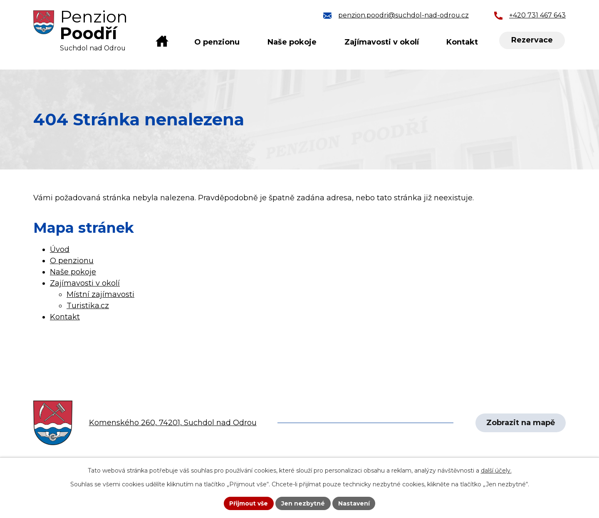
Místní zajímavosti (100, 294)
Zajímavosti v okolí (381, 42)
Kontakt (462, 42)
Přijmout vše (248, 503)
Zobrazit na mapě (520, 422)
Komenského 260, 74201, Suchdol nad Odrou (173, 422)
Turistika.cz (88, 305)
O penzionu (217, 42)
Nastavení (354, 503)
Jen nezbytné (303, 503)
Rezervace (532, 40)
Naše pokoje (292, 42)
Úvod (162, 42)
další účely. (496, 470)
